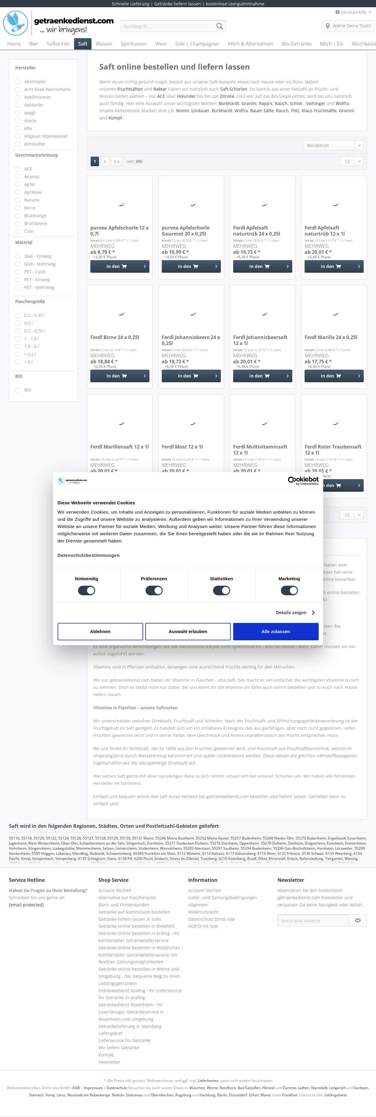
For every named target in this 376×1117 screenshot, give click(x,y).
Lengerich (337, 1087)
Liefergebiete (336, 1094)
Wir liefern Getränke (118, 1047)
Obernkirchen (162, 1094)
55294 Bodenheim (256, 848)
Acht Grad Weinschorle (47, 89)
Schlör (296, 103)
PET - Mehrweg (39, 287)
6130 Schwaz (313, 853)
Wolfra (342, 103)
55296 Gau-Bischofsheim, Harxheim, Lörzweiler (313, 848)
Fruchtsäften (130, 89)
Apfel (29, 184)
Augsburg (183, 1094)
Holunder (186, 96)
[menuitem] (173, 29)
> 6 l (28, 362)
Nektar (160, 89)
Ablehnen (100, 631)
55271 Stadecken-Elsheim (186, 843)
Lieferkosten (208, 1080)
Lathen (303, 1087)
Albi (28, 128)
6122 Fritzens (289, 853)
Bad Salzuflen (249, 1087)
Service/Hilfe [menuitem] (351, 12)
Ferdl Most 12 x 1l (182, 447)
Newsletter (109, 1062)
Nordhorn (228, 1087)
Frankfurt (289, 1094)
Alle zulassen (275, 631)
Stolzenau (134, 1094)
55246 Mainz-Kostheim (174, 838)
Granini (249, 103)
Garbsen (361, 1087)
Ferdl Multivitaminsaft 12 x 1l (260, 450)
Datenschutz (117, 1087)
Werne (212, 1087)
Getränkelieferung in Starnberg (129, 1026)
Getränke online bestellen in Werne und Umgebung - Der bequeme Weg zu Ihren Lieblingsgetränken (139, 976)
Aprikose (33, 192)
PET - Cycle (35, 272)
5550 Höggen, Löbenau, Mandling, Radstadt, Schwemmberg (81, 853)
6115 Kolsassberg (241, 853)
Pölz (295, 110)
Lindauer (200, 110)
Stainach (36, 1094)
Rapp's (265, 103)
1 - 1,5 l (31, 338)
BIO (19, 376)
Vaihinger (315, 103)
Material (23, 242)
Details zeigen (291, 612)
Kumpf (115, 118)
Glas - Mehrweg (40, 264)
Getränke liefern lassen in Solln (129, 919)
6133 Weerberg (339, 853)
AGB (76, 1087)
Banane (32, 200)
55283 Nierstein (196, 848)
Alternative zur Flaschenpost (127, 897)
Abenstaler (35, 81)
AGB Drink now (203, 926)
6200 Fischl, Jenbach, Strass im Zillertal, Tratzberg (175, 858)
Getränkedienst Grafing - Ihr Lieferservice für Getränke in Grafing (140, 994)
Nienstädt (319, 1087)
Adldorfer (34, 105)
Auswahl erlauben (188, 631)
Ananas (31, 176)
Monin (182, 110)
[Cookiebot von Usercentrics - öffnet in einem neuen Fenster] (292, 480)
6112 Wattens (188, 853)
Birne (29, 208)
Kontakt (106, 1055)
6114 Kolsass (213, 853)
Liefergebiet (110, 1033)
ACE (28, 169)
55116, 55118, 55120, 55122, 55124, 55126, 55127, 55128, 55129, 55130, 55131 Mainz (81, 838)
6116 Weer (266, 853)
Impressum (93, 1087)
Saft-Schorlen (233, 89)
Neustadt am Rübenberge (88, 1094)
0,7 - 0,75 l (34, 331)
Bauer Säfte (262, 110)
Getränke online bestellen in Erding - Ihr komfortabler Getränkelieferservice (138, 936)
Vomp (50, 1094)
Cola (28, 231)
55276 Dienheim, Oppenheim (234, 843)
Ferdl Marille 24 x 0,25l (331, 337)
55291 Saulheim (225, 848)
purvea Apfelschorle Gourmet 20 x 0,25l (185, 231)
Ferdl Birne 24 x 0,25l (114, 337)
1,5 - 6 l (31, 346)
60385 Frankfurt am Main (154, 853)
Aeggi (29, 113)
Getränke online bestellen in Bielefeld (136, 926)
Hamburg (207, 1094)
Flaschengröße (30, 301)
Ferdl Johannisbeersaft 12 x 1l (260, 340)
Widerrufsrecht (203, 912)
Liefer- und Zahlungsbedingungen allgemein (222, 901)
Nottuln (118, 1094)
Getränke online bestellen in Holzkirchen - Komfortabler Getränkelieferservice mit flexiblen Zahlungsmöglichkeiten (140, 955)
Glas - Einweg (37, 256)
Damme (289, 1087)
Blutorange (35, 215)
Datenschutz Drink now (211, 919)
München (197, 1087)
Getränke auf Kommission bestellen (134, 912)
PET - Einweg (37, 279)
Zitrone (227, 96)
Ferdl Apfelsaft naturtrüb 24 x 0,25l (256, 231)
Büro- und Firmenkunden (123, 905)
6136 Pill (125, 858)
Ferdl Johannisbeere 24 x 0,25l (191, 340)
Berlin (222, 1094)
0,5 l (28, 323)
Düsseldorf (238, 1094)
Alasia (30, 120)
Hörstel (268, 1087)
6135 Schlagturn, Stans (97, 858)
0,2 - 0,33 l (34, 315)
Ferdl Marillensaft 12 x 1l (119, 447)
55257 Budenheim (245, 838)
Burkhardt (229, 103)
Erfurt (254, 1094)
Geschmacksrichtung (36, 155)
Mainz (265, 1094)
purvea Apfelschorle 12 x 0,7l (119, 231)
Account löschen (114, 890)
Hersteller (25, 68)
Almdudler (35, 144)
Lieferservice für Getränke (124, 1040)
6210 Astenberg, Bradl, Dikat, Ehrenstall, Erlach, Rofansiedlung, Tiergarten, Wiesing (288, 858)
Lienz (61, 1094)
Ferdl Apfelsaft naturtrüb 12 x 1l (325, 231)
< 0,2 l (30, 354)
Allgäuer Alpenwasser (46, 136)
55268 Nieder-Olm (278, 838)
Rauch (281, 103)
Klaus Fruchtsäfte (319, 110)
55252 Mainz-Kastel (212, 838)
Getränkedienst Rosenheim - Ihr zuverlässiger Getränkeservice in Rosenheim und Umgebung (131, 1012)
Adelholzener (37, 97)
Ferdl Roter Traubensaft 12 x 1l (333, 450)
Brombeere (35, 223)
